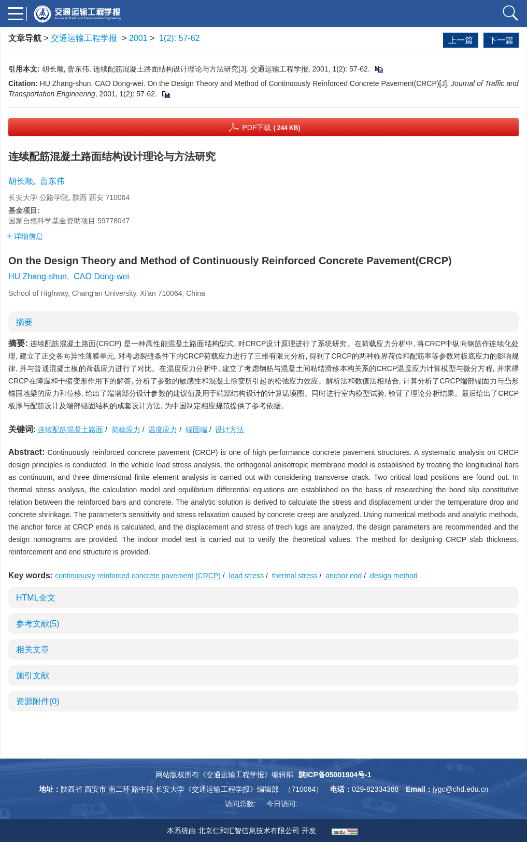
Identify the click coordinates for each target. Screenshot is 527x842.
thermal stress (295, 576)
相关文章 (32, 649)
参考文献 (38, 623)
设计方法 (229, 429)
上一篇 (460, 40)
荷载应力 (125, 429)
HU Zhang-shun (37, 276)
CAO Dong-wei (101, 276)
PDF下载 (271, 127)
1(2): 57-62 (179, 38)
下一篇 (501, 40)
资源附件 (38, 701)
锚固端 (196, 429)
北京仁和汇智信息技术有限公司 (249, 830)
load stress (246, 576)
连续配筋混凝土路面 (70, 429)
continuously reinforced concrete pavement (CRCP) (138, 576)
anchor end (343, 576)
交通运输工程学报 (84, 38)
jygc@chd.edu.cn (461, 789)
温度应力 (162, 429)
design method (394, 576)
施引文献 (32, 675)
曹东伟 (52, 181)
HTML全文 (35, 597)
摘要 (24, 322)
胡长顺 (20, 181)
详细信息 (24, 236)
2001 (138, 38)
